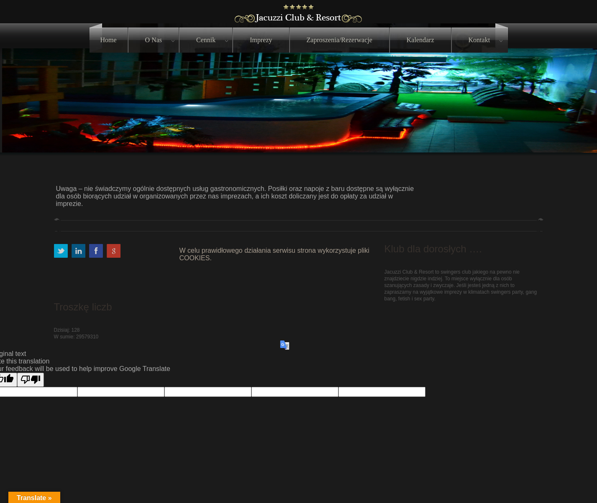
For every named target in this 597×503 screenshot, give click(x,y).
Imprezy (261, 39)
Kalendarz (420, 39)
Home (108, 39)
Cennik (205, 39)
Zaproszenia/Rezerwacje (339, 39)
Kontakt (479, 39)
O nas (153, 39)
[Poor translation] (30, 380)
